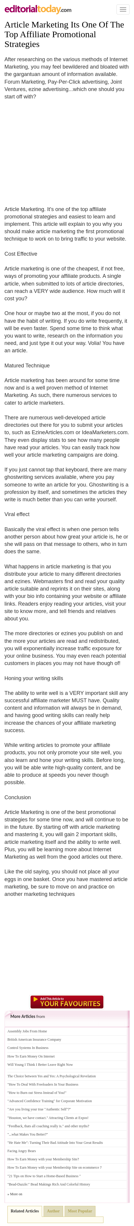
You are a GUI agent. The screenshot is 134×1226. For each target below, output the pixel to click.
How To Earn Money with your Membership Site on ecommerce (53, 1167)
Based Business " (68, 1176)
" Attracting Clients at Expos (67, 1118)
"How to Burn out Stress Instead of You (35, 1093)
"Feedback (15, 1126)
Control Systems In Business (27, 1048)
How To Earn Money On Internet (31, 1056)
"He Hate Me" (17, 1143)
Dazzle (22, 1184)
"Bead (11, 1184)
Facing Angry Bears (21, 1151)
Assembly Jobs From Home (27, 1031)
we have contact (34, 1118)
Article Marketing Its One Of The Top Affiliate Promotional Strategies (64, 34)
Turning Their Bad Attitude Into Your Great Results (66, 1143)
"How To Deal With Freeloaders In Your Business (42, 1084)
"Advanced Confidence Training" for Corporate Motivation (49, 1101)
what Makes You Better (28, 1134)
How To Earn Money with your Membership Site (42, 1159)
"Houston (14, 1118)
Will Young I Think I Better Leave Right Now (40, 1065)
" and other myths (74, 1126)
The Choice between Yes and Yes (31, 1076)
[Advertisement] (54, 149)
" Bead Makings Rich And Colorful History (59, 1184)
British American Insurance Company (34, 1039)
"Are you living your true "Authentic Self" (37, 1109)
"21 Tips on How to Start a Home (31, 1176)
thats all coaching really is (42, 1126)
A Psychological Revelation (76, 1076)
